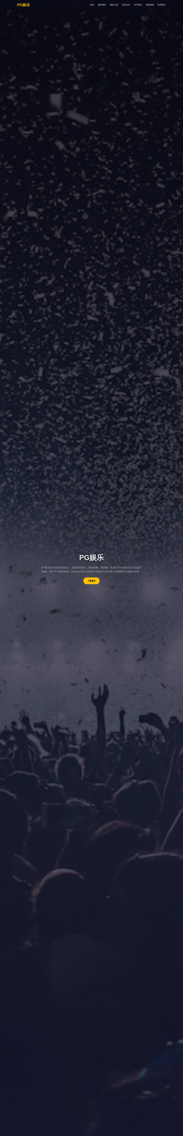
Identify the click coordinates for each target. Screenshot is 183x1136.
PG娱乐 (23, 5)
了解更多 (91, 581)
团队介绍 (114, 5)
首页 (92, 5)
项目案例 (150, 5)
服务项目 (102, 5)
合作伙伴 (126, 5)
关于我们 (138, 5)
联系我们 (162, 5)
